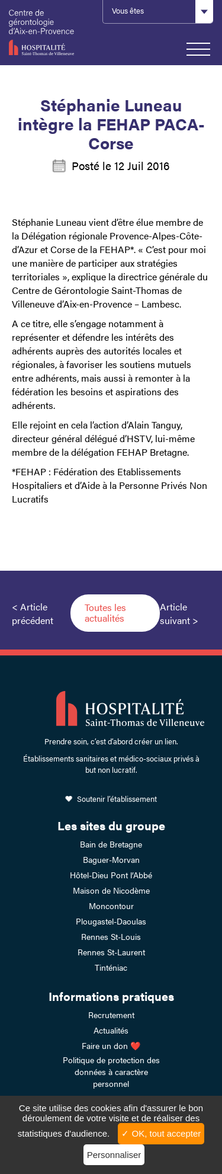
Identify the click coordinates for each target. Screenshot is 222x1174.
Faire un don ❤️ (111, 1045)
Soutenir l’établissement (117, 798)
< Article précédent (32, 613)
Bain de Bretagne (111, 844)
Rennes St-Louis (111, 936)
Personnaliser (114, 1155)
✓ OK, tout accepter (161, 1133)
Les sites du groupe (111, 825)
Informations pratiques (111, 996)
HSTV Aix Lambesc (50, 32)
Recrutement (111, 1015)
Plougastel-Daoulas (111, 921)
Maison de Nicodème (111, 890)
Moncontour (111, 905)
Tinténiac (111, 967)
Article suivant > (179, 613)
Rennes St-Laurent (111, 952)
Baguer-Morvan (111, 859)
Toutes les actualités (105, 612)
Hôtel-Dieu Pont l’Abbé (111, 875)
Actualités (111, 1030)
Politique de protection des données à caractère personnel (111, 1071)
